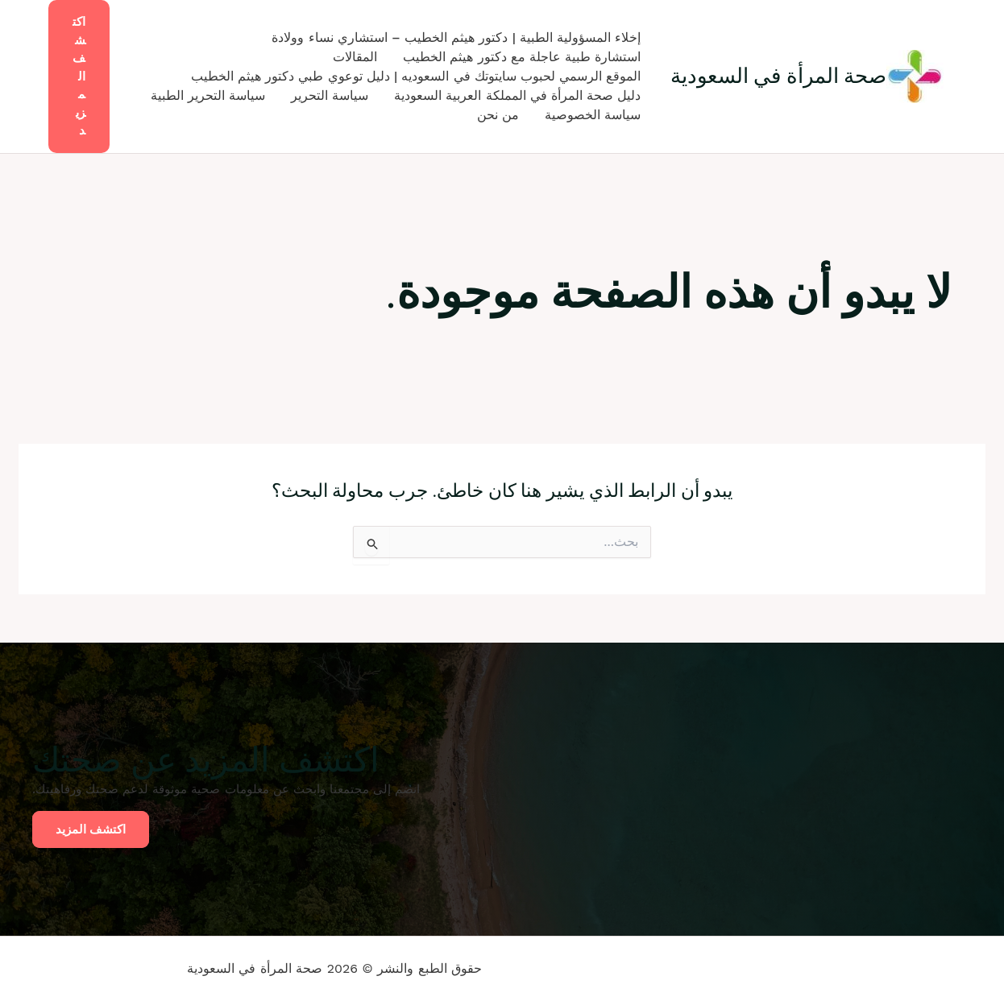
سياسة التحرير (329, 95)
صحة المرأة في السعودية (778, 76)
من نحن (498, 114)
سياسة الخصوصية (593, 114)
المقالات (355, 56)
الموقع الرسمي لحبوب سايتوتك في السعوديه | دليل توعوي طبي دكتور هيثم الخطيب (416, 76)
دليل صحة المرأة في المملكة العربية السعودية (517, 95)
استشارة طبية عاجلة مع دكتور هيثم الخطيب (522, 56)
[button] (79, 76)
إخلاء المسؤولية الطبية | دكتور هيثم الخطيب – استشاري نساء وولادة (456, 37)
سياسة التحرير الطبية (208, 95)
